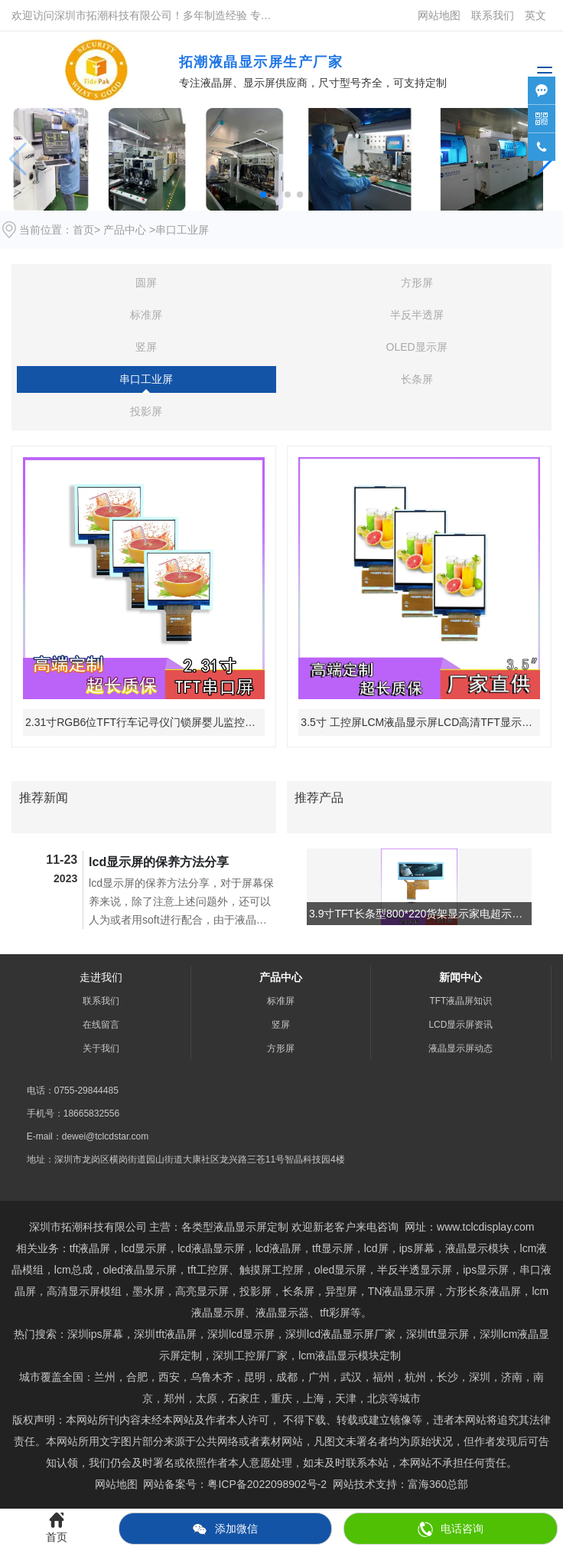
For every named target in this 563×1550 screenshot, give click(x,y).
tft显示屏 (437, 1334)
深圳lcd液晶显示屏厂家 (340, 1334)
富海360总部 (438, 1484)
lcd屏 (376, 1248)
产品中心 (124, 230)
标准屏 (146, 315)
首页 (83, 230)
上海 (313, 1398)
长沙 (447, 1377)
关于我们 (101, 1048)
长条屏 (417, 379)
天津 (345, 1398)
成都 (287, 1377)
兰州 (105, 1377)
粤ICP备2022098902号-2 (267, 1484)
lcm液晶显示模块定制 (349, 1355)
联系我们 (492, 15)
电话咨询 (450, 1529)
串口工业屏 (146, 379)
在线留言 (101, 1024)
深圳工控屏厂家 (250, 1355)
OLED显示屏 (416, 347)
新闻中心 (460, 977)
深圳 (479, 1377)
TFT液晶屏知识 (460, 1001)
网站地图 (439, 15)
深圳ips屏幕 (95, 1334)
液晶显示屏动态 (460, 1048)
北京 (378, 1398)
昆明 (254, 1377)
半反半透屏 (417, 315)
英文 (535, 15)
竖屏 (146, 347)
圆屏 (146, 282)
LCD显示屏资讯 (460, 1024)
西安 (169, 1377)
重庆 (281, 1398)
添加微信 (225, 1529)
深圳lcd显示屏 (241, 1334)
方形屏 (417, 282)
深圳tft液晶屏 (165, 1334)
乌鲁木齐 (211, 1377)
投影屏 (146, 411)
